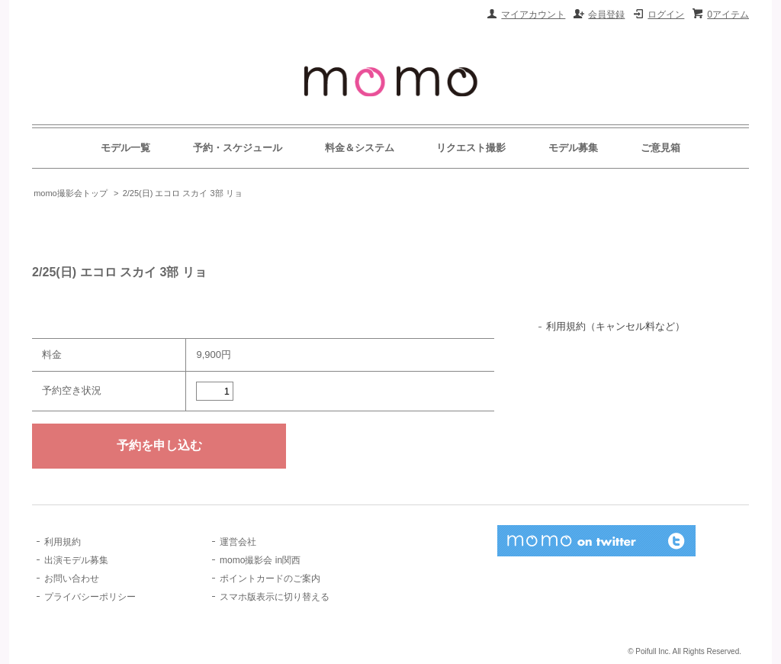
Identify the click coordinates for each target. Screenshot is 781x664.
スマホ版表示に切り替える (274, 596)
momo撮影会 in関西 (260, 560)
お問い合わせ (71, 578)
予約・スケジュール (237, 147)
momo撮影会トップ (71, 193)
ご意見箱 (660, 147)
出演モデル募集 (76, 560)
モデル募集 (573, 147)
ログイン (666, 14)
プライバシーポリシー (90, 596)
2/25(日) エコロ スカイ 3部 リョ (183, 193)
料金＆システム (359, 147)
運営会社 (238, 542)
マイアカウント (533, 14)
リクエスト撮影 (471, 147)
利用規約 (62, 542)
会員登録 (606, 14)
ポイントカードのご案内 (270, 578)
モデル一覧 (125, 147)
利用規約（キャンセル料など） (615, 326)
